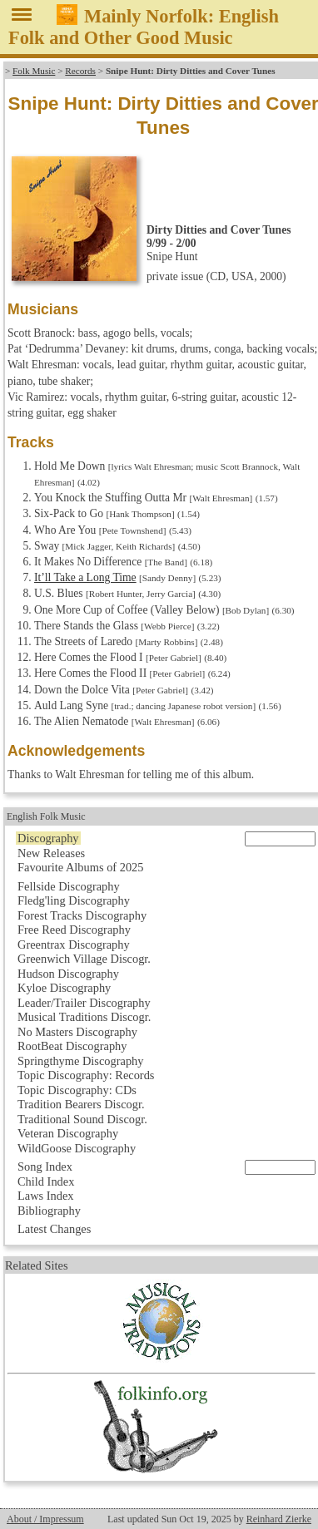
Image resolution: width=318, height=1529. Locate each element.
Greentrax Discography (73, 944)
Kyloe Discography (64, 987)
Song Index (44, 1166)
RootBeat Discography (72, 1046)
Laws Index (45, 1195)
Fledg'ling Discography (73, 900)
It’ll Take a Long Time (85, 577)
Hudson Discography (68, 973)
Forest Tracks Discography (82, 915)
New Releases (51, 853)
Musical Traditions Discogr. (84, 1016)
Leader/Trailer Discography (84, 1002)
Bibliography (49, 1210)
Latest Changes (54, 1229)
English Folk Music (46, 816)
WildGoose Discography (76, 1148)
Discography (48, 838)
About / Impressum (45, 1519)
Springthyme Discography (80, 1061)
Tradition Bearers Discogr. (81, 1104)
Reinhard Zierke (278, 1519)
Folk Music (33, 71)
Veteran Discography (67, 1133)
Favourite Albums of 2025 (80, 867)
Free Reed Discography (74, 929)
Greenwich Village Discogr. (84, 958)
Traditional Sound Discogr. (82, 1119)
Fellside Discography (68, 886)
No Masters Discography (77, 1031)
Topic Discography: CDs (77, 1090)
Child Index (45, 1181)
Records (80, 71)
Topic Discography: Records (85, 1075)
